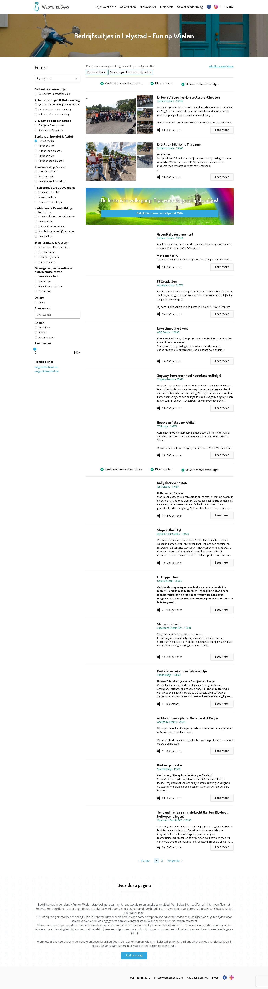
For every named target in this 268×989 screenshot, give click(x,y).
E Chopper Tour (168, 577)
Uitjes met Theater (47, 192)
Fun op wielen (44, 141)
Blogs (215, 977)
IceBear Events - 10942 (170, 148)
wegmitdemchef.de (47, 371)
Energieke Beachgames (49, 125)
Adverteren (128, 7)
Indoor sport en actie (48, 150)
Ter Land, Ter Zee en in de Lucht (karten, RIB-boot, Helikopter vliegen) (192, 814)
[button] (121, 114)
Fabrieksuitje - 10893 (168, 675)
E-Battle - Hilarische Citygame (179, 144)
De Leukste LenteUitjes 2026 (53, 93)
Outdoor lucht (44, 145)
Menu (227, 6)
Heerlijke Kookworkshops (51, 181)
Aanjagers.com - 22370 (170, 285)
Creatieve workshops (48, 202)
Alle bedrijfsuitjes (197, 977)
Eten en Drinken (45, 252)
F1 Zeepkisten (167, 281)
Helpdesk (166, 7)
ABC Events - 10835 (168, 332)
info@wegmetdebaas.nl (168, 977)
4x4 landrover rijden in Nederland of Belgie (187, 718)
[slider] (34, 349)
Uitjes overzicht (105, 7)
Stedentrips (43, 281)
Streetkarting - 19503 (169, 769)
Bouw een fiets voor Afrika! (176, 422)
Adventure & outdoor (48, 286)
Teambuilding (44, 236)
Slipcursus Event (169, 624)
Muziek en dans (45, 197)
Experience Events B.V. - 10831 (174, 627)
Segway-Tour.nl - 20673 (170, 379)
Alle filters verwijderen (221, 66)
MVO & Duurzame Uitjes (50, 226)
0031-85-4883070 (140, 977)
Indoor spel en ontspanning (52, 114)
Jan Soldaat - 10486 (168, 486)
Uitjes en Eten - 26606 (169, 580)
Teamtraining (44, 221)
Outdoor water (45, 155)
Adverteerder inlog (190, 7)
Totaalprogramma (47, 257)
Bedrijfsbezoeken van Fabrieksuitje (182, 671)
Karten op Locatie (169, 765)
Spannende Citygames (49, 130)
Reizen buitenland (46, 276)
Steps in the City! (169, 530)
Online (40, 302)
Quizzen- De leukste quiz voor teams (57, 104)
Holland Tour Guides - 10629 (173, 533)
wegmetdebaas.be (46, 367)
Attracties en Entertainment (52, 247)
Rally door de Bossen (172, 483)
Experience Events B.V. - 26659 (174, 820)
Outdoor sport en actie (49, 160)
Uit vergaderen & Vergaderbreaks (55, 216)
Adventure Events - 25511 (171, 722)
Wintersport (43, 291)
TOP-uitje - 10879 (167, 426)
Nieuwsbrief (148, 7)
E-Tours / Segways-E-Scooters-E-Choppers (189, 97)
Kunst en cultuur (45, 171)
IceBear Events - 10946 (170, 101)
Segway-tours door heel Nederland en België (189, 375)
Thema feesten (45, 262)
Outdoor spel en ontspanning (53, 109)
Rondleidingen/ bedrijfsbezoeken (55, 231)
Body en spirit (44, 176)
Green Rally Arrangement (175, 234)
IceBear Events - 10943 (170, 238)
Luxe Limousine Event (172, 328)
